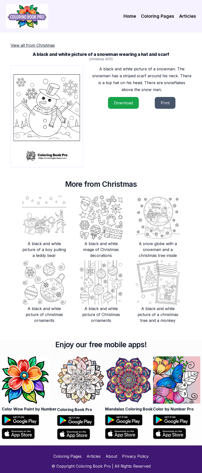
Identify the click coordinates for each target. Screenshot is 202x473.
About (111, 456)
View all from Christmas (33, 45)
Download (123, 102)
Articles (187, 16)
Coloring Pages (157, 16)
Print (165, 102)
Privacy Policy (135, 456)
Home (130, 16)
